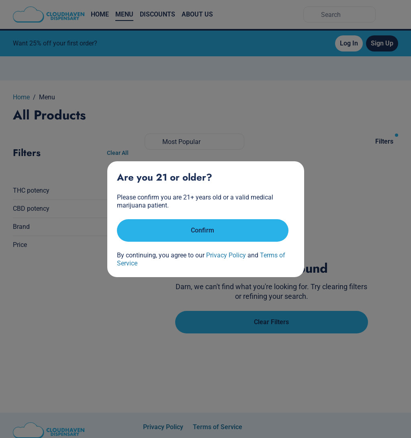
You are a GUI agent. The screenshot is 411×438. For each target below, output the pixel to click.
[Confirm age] (202, 230)
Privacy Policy (226, 255)
